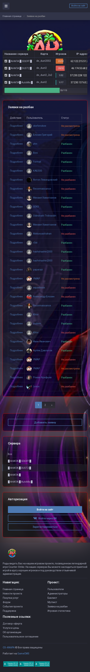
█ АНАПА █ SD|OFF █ (19, 461)
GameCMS (23, 653)
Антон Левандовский (42, 179)
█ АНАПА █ (14, 474)
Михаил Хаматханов (41, 197)
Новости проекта (12, 593)
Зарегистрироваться (45, 526)
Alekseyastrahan (39, 233)
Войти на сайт (78, 5)
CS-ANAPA (9, 647)
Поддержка (9, 610)
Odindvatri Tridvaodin (41, 215)
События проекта (13, 606)
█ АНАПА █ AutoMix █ (20, 481)
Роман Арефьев (39, 377)
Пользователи (56, 589)
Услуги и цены (11, 628)
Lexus (33, 386)
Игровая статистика (59, 610)
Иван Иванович (39, 341)
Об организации (12, 632)
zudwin (34, 323)
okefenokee (36, 125)
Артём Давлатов (39, 350)
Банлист (52, 597)
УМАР (33, 278)
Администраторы (58, 593)
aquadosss (36, 287)
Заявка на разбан (58, 606)
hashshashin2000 (39, 251)
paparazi (35, 269)
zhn (32, 143)
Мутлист (52, 602)
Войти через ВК (45, 518)
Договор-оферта (12, 623)
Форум (6, 602)
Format (34, 161)
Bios (32, 152)
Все (10, 454)
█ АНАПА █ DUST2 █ (19, 468)
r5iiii (32, 242)
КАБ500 (34, 170)
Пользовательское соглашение (20, 636)
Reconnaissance (39, 188)
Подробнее (16, 126)
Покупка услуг (11, 597)
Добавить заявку (45, 422)
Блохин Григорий (39, 134)
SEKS (33, 206)
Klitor (33, 314)
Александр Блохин (40, 296)
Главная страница (12, 16)
